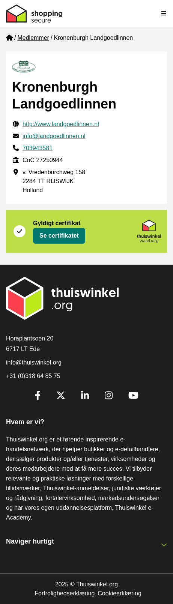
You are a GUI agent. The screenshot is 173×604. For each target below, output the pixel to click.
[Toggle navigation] (164, 13)
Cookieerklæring (119, 593)
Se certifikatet (59, 235)
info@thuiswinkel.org (34, 362)
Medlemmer (33, 38)
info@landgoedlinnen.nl (54, 136)
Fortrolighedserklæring (65, 593)
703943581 (38, 148)
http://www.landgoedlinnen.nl (61, 124)
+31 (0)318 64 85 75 (33, 376)
